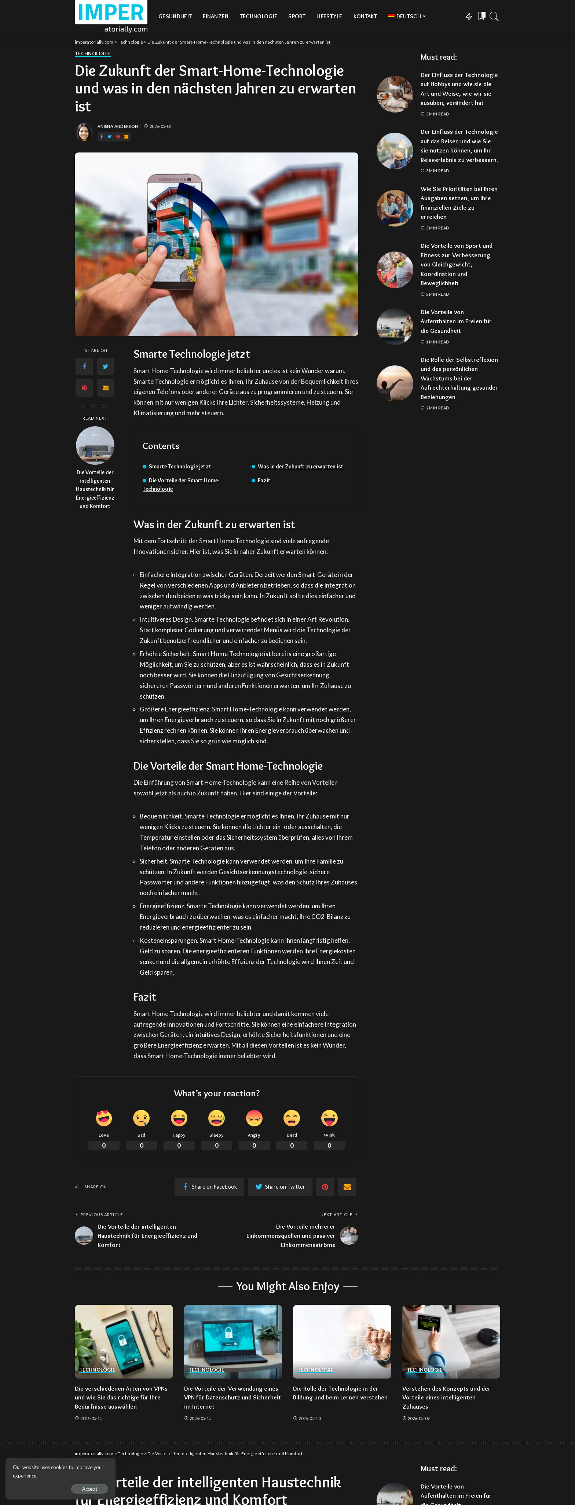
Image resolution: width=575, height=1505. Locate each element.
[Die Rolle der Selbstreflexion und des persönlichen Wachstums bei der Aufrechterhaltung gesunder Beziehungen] (395, 383)
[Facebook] (102, 136)
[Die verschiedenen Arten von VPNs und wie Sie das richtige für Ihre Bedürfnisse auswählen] (124, 1342)
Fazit (264, 480)
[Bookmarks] (481, 16)
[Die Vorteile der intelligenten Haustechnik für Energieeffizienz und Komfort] (95, 445)
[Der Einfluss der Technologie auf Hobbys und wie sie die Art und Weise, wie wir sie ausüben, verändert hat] (395, 94)
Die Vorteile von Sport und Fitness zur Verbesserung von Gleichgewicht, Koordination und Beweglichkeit (456, 264)
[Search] (494, 16)
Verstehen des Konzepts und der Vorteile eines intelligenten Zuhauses (446, 1397)
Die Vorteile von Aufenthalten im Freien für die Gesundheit (456, 321)
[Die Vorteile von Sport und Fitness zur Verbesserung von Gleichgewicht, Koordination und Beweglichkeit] (395, 269)
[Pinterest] (118, 136)
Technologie (93, 53)
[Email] (126, 136)
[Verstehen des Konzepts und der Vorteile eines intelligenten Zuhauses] (451, 1342)
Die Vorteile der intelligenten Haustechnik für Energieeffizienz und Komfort (95, 489)
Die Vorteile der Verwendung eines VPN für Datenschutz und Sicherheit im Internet (232, 1397)
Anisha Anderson (118, 126)
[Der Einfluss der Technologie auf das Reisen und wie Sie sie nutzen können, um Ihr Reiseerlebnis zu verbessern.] (395, 151)
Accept (89, 1489)
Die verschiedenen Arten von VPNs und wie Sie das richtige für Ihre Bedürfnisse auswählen (121, 1397)
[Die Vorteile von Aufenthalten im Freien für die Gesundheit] (395, 326)
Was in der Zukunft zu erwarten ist (301, 466)
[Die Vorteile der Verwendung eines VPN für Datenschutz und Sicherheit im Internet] (233, 1342)
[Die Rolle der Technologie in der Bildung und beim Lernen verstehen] (342, 1342)
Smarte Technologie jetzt (180, 466)
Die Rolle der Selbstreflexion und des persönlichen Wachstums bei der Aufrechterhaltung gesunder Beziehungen (459, 378)
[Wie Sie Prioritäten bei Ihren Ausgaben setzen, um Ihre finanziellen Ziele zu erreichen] (395, 208)
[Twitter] (110, 136)
